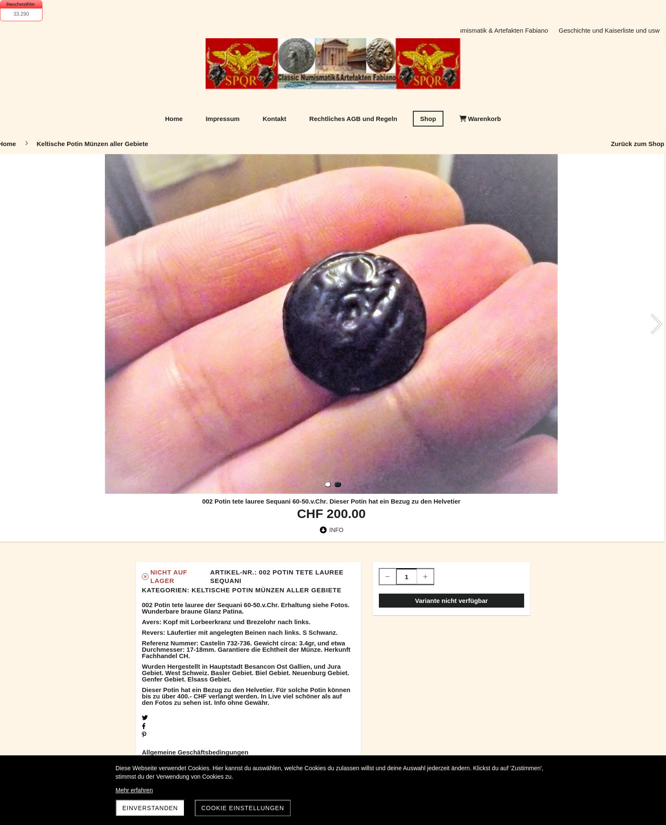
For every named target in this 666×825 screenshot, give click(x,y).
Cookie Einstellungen (242, 808)
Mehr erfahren (134, 790)
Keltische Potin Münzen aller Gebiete (266, 590)
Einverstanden (150, 808)
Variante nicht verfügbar (451, 600)
